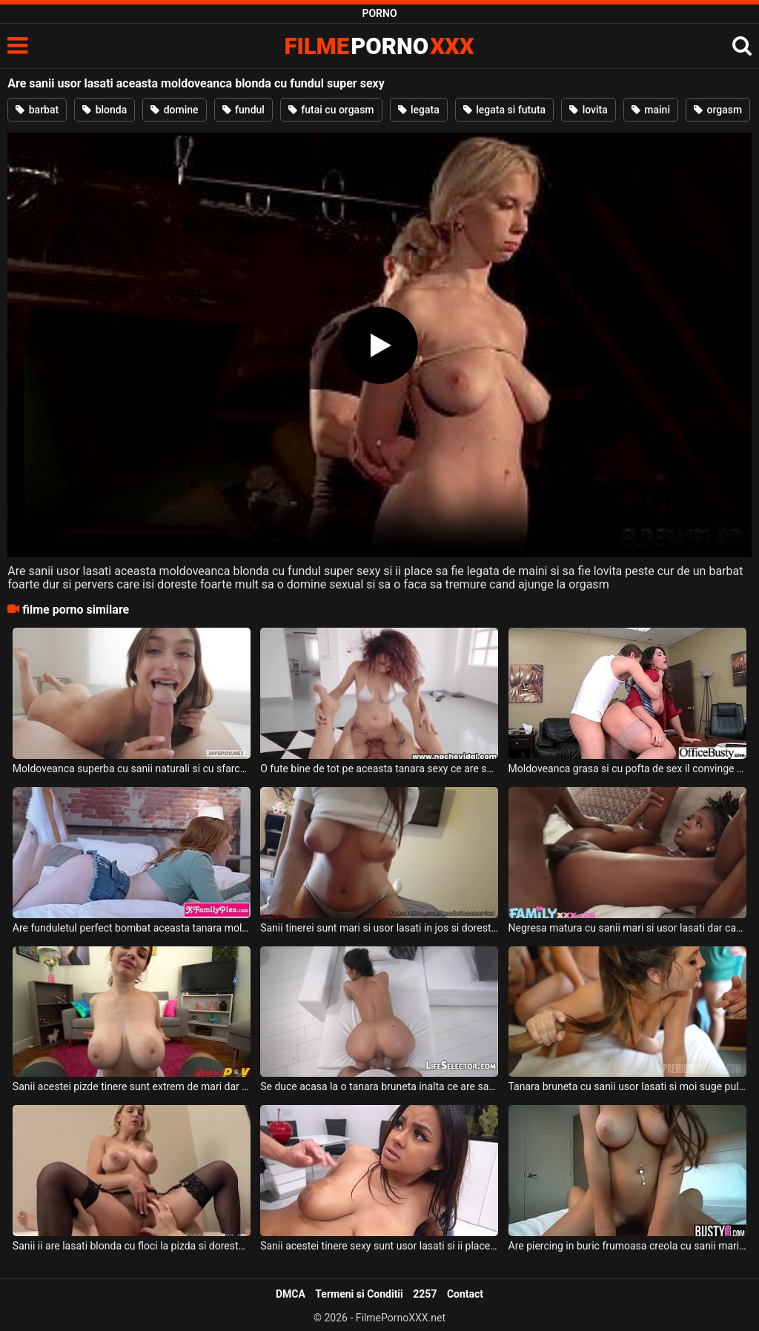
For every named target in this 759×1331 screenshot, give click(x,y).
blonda (104, 110)
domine (174, 110)
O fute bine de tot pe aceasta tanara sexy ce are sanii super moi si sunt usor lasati (379, 768)
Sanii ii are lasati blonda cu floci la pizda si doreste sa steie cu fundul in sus (132, 1246)
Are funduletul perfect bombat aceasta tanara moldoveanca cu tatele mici (132, 928)
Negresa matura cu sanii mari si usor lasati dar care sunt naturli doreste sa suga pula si (627, 928)
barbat (37, 110)
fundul (243, 110)
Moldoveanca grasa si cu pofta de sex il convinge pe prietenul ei (627, 768)
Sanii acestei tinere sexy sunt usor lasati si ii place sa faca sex (379, 1246)
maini (651, 110)
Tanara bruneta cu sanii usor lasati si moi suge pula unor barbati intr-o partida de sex (627, 1086)
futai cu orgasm (331, 110)
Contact (465, 1294)
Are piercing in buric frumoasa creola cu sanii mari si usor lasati (627, 1246)
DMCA (290, 1294)
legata (419, 110)
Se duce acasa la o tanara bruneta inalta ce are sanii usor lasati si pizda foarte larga (379, 1086)
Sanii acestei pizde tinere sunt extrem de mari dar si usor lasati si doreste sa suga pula (132, 1086)
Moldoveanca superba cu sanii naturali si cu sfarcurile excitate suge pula (132, 768)
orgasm (718, 110)
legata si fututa (504, 110)
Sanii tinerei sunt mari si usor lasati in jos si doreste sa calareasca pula (379, 928)
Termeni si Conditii (358, 1294)
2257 (425, 1294)
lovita (588, 110)
